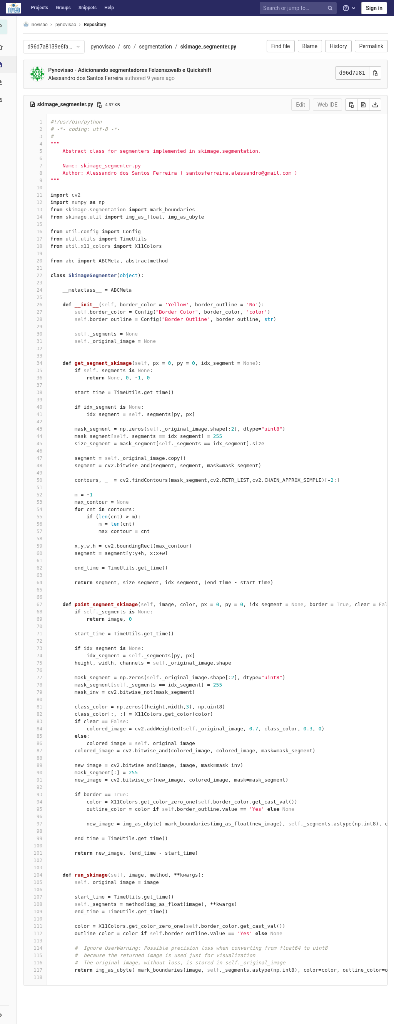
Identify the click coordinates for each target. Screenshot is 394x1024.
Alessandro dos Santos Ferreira (87, 78)
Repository (97, 24)
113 (40, 941)
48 (42, 465)
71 (42, 633)
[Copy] (351, 105)
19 (42, 253)
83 (42, 721)
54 (42, 509)
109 (40, 911)
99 (42, 838)
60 (42, 553)
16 (42, 231)
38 (42, 392)
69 (42, 619)
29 (42, 326)
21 (42, 268)
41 (42, 414)
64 (42, 582)
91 (42, 780)
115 (40, 955)
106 (40, 889)
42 (42, 421)
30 (42, 334)
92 (42, 787)
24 (42, 290)
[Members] (9, 99)
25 (42, 297)
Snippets (87, 7)
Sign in (374, 8)
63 (42, 575)
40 (42, 407)
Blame (309, 46)
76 (42, 670)
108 (40, 904)
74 (42, 655)
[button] (9, 1015)
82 (42, 714)
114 (40, 948)
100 (40, 846)
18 (42, 246)
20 (42, 261)
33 (42, 356)
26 (42, 304)
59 (42, 546)
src (129, 46)
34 (42, 363)
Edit (300, 105)
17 (42, 239)
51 (42, 487)
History (338, 46)
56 (42, 524)
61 (42, 560)
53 (42, 502)
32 (42, 348)
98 (42, 831)
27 (42, 312)
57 (42, 531)
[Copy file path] (101, 104)
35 (42, 370)
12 (42, 202)
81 (42, 707)
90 (42, 772)
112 (40, 933)
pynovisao (105, 46)
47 (42, 458)
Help (109, 7)
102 (40, 860)
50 (42, 480)
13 (42, 209)
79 (42, 692)
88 (42, 758)
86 (42, 743)
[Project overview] (9, 47)
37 (42, 385)
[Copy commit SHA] (375, 73)
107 (40, 897)
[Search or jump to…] (299, 8)
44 (42, 436)
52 (42, 495)
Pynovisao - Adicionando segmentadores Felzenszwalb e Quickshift (132, 70)
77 (42, 677)
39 (42, 400)
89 (42, 765)
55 (42, 517)
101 (40, 853)
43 (42, 429)
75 (42, 663)
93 (42, 794)
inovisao (37, 24)
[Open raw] (363, 105)
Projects (39, 7)
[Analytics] (9, 81)
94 (42, 802)
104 (40, 875)
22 (42, 275)
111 (40, 926)
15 (42, 224)
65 (42, 590)
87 (42, 750)
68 (42, 612)
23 (42, 283)
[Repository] (10, 64)
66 (42, 597)
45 (42, 443)
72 (42, 641)
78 (42, 685)
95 (42, 809)
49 (42, 473)
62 (42, 568)
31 (42, 341)
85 (42, 736)
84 (42, 729)
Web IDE (327, 105)
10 (42, 187)
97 (42, 824)
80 (42, 699)
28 (42, 319)
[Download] (375, 105)
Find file (280, 46)
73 (42, 648)
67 (42, 604)
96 (42, 816)
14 (42, 217)
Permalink (371, 46)
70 (42, 626)
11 (42, 195)
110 (40, 919)
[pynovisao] (9, 26)
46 (42, 451)
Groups (63, 7)
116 (40, 963)
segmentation (157, 46)
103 (40, 867)
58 (42, 538)
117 (40, 970)
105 (40, 882)
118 (40, 977)
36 (42, 378)
